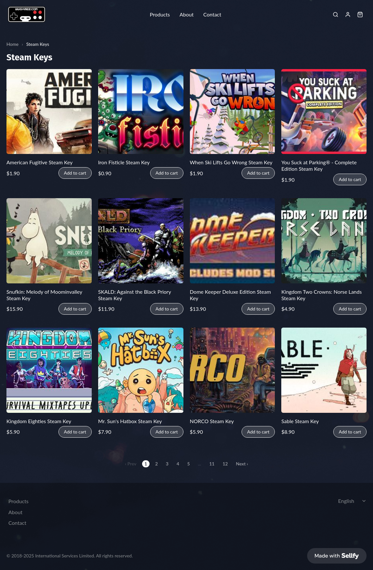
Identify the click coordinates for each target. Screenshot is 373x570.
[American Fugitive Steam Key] (49, 111)
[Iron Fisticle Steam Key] (140, 111)
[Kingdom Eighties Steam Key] (49, 370)
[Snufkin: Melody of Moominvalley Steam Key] (49, 240)
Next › (242, 463)
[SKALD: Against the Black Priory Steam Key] (140, 240)
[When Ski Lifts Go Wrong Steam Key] (232, 111)
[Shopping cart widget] (360, 14)
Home (12, 44)
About (187, 14)
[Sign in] (348, 14)
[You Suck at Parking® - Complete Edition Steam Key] (324, 111)
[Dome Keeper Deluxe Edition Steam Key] (232, 240)
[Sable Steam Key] (324, 370)
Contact (212, 14)
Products (160, 14)
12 (225, 463)
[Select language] (353, 501)
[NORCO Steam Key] (232, 370)
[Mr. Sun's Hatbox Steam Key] (140, 370)
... (199, 463)
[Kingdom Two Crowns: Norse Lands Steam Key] (324, 240)
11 (211, 463)
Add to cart (75, 173)
